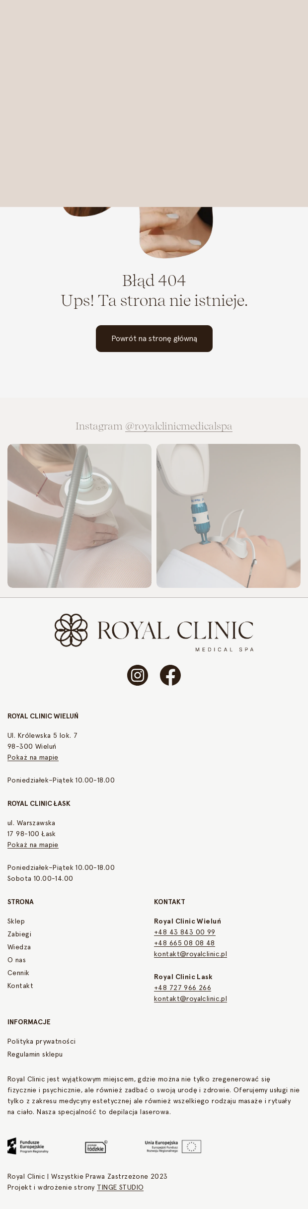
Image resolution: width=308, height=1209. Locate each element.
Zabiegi (19, 934)
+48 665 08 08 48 (184, 943)
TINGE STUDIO (120, 1187)
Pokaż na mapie (33, 757)
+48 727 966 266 (182, 988)
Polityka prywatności (41, 1041)
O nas (16, 960)
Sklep (16, 921)
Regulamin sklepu (35, 1054)
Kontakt (20, 986)
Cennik (18, 973)
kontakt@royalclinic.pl (190, 954)
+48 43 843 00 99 (185, 932)
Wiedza (19, 947)
